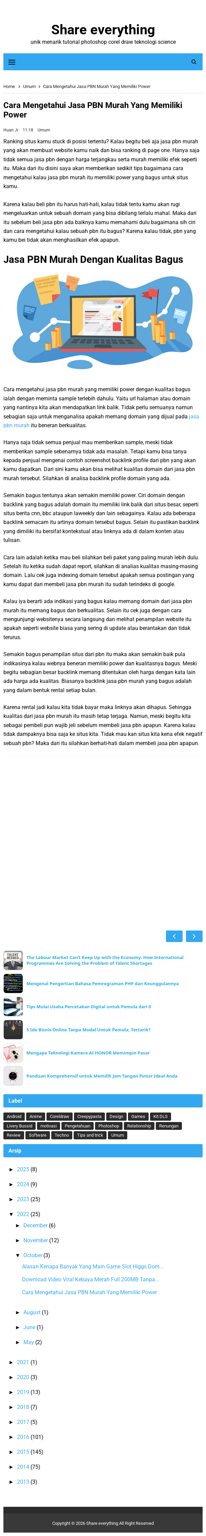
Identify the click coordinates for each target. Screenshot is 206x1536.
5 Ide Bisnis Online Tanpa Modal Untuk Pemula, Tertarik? (88, 1030)
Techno (62, 1135)
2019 (24, 1392)
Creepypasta (89, 1116)
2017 (24, 1422)
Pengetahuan (77, 1125)
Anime (36, 1116)
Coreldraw (59, 1116)
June (30, 1327)
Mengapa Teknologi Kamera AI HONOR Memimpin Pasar (88, 1053)
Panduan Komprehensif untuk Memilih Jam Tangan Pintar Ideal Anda (101, 1076)
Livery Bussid (19, 1125)
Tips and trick (90, 1135)
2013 (24, 1482)
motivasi (48, 1125)
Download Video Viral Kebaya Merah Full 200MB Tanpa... (90, 1279)
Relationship (139, 1125)
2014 (24, 1467)
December (36, 1225)
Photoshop (108, 1125)
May (29, 1342)
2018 (24, 1407)
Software (37, 1135)
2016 (24, 1437)
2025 (24, 1169)
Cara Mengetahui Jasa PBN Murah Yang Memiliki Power (89, 1292)
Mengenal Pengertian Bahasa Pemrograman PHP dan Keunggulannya (102, 984)
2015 (24, 1452)
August (32, 1312)
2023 (24, 1199)
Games (138, 1116)
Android (14, 1116)
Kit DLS (160, 1116)
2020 (24, 1377)
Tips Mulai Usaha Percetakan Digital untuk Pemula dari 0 (88, 1007)
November (36, 1240)
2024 (24, 1184)
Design (116, 1116)
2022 (24, 1214)
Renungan (169, 1125)
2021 (24, 1362)
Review (14, 1135)
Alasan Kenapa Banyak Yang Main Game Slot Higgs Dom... (93, 1266)
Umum (44, 130)
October (33, 1255)
